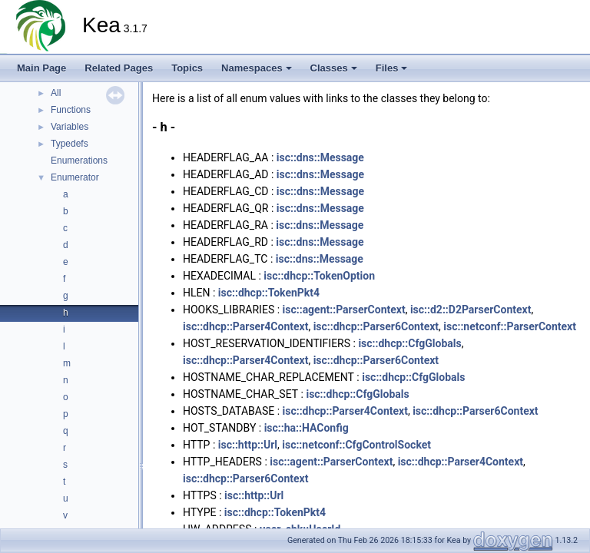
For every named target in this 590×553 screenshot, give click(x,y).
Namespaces (256, 68)
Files (392, 68)
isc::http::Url (247, 445)
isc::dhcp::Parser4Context (245, 326)
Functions (71, 109)
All (56, 93)
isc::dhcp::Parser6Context (376, 326)
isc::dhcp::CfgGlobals (409, 343)
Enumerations (79, 160)
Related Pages (119, 68)
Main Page (41, 68)
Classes (333, 68)
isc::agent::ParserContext (344, 309)
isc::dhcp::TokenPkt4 (269, 292)
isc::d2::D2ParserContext (471, 309)
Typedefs (69, 143)
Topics (187, 68)
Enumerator (75, 177)
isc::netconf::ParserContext (509, 326)
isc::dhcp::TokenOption (319, 276)
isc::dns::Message (320, 157)
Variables (69, 126)
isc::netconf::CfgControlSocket (356, 445)
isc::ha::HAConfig (306, 428)
